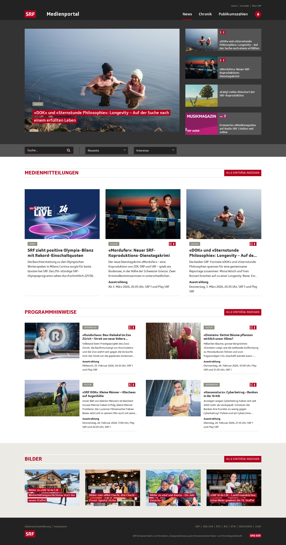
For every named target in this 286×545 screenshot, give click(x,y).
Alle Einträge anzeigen (242, 173)
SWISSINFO (245, 526)
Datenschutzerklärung (38, 526)
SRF (197, 526)
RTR (233, 526)
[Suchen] (44, 150)
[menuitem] (187, 15)
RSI (226, 526)
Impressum (60, 526)
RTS (218, 526)
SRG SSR (208, 526)
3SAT (258, 526)
